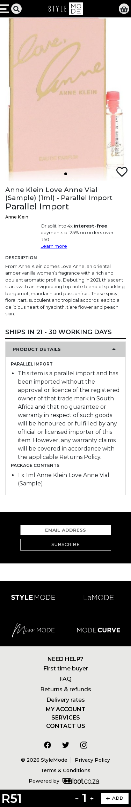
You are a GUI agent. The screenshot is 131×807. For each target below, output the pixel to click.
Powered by (64, 781)
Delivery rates (65, 700)
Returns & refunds (65, 689)
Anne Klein (16, 217)
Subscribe (65, 544)
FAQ (65, 679)
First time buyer (65, 668)
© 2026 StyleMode (44, 760)
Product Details (37, 349)
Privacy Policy (92, 760)
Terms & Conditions (65, 770)
